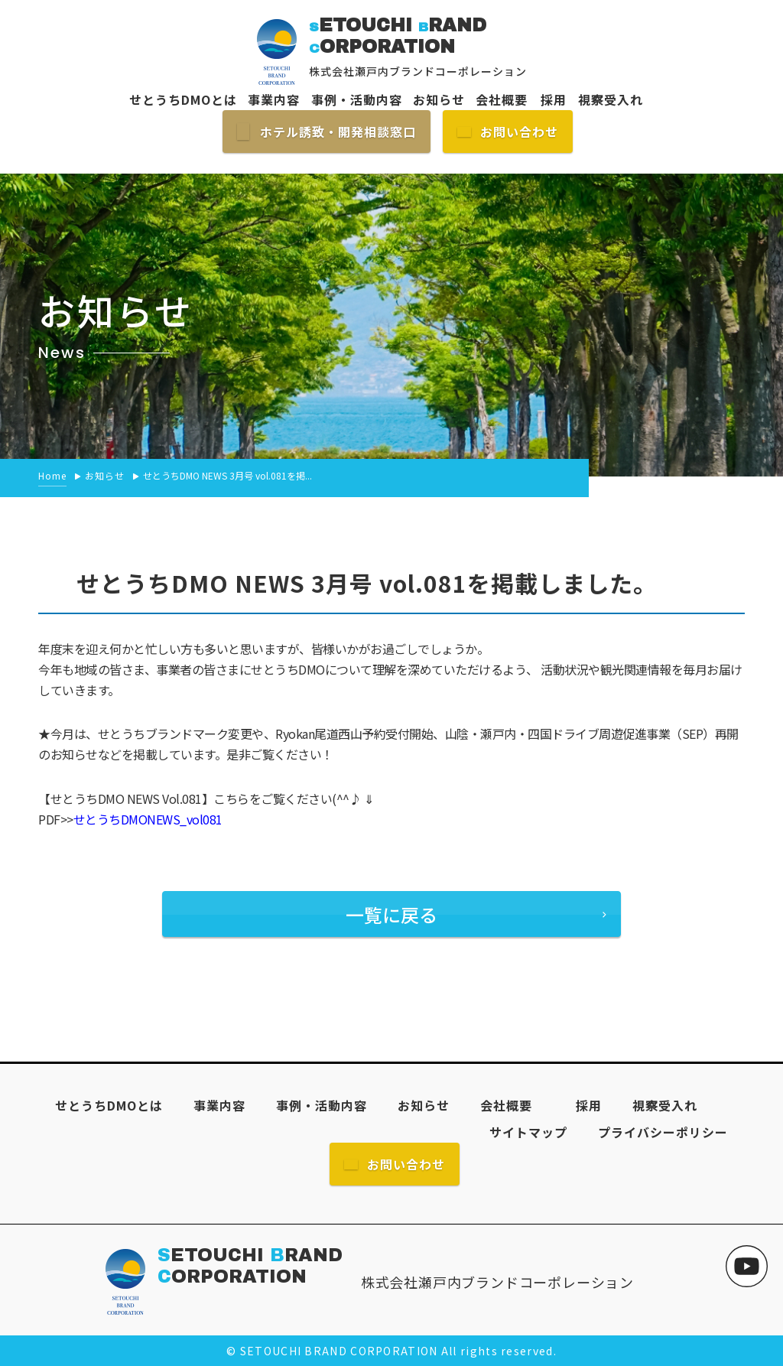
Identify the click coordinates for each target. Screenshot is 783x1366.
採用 (547, 99)
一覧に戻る (391, 914)
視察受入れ (610, 99)
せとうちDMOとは (183, 99)
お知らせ (439, 99)
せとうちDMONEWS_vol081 (148, 819)
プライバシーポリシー (663, 1132)
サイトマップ (528, 1132)
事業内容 (274, 99)
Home (52, 475)
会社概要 (502, 99)
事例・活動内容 (356, 99)
